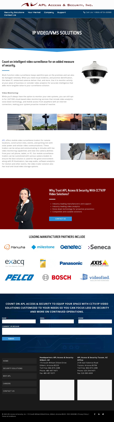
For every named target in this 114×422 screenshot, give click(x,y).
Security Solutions (14, 12)
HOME (5, 361)
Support (61, 12)
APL (3, 140)
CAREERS (7, 383)
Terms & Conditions (9, 416)
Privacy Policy (83, 414)
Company (49, 12)
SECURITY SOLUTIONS (12, 368)
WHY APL (7, 376)
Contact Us (10, 15)
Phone (80, 318)
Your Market (34, 12)
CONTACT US (9, 391)
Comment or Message (11, 326)
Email (43, 318)
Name (5, 318)
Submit (11, 338)
